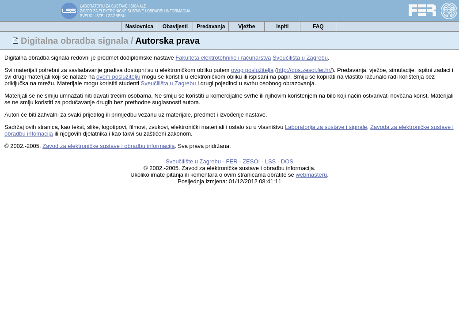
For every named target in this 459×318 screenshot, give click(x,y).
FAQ (318, 26)
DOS (287, 161)
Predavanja (211, 26)
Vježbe (246, 26)
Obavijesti (175, 26)
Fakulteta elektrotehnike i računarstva (223, 57)
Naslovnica (139, 26)
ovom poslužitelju (118, 76)
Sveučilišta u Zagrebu (300, 57)
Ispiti (282, 26)
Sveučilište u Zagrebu (193, 161)
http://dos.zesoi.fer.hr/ (304, 70)
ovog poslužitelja (252, 70)
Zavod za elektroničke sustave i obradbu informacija (108, 146)
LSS (270, 161)
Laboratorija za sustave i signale (326, 127)
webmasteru (311, 174)
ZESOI (251, 161)
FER (232, 161)
